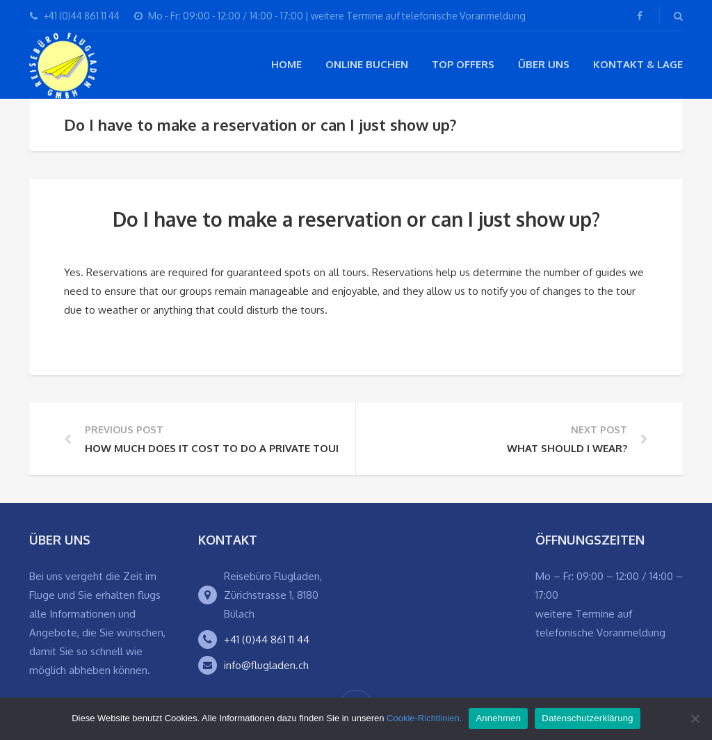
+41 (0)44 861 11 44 (266, 639)
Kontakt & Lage (638, 64)
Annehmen (498, 718)
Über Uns (543, 64)
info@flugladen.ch (266, 665)
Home (286, 64)
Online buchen (366, 64)
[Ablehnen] (695, 718)
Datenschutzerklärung (587, 718)
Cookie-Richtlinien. (424, 718)
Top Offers (463, 64)
